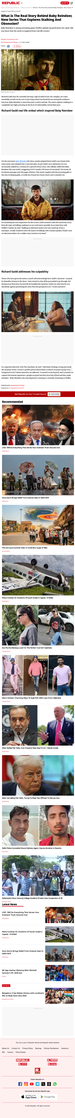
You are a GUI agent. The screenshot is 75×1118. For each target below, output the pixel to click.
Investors (65, 1048)
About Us (5, 1048)
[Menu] (71, 3)
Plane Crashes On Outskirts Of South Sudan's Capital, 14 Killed (27, 598)
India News (5, 501)
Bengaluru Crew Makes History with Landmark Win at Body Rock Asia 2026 (23, 994)
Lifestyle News (6, 651)
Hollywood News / (26, 7)
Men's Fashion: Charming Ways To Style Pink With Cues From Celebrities (31, 698)
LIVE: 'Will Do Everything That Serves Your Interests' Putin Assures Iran (31, 447)
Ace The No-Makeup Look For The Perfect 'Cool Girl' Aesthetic (27, 648)
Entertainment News (9, 42)
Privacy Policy (27, 1048)
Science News (6, 551)
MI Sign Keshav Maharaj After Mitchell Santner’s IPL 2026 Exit (19, 971)
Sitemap (38, 1048)
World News (5, 451)
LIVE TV (64, 3)
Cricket (4, 976)
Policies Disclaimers (51, 1048)
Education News (6, 901)
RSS (3, 1052)
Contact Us (16, 1048)
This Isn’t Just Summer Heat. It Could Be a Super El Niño (24, 547)
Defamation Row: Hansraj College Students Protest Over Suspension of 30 (32, 898)
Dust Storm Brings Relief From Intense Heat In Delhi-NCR (25, 497)
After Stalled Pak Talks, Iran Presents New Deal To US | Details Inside (30, 748)
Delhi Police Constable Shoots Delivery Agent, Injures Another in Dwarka (31, 848)
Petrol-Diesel (21, 1052)
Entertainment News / (13, 7)
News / (3, 7)
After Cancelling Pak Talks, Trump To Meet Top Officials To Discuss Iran (31, 798)
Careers (10, 1052)
